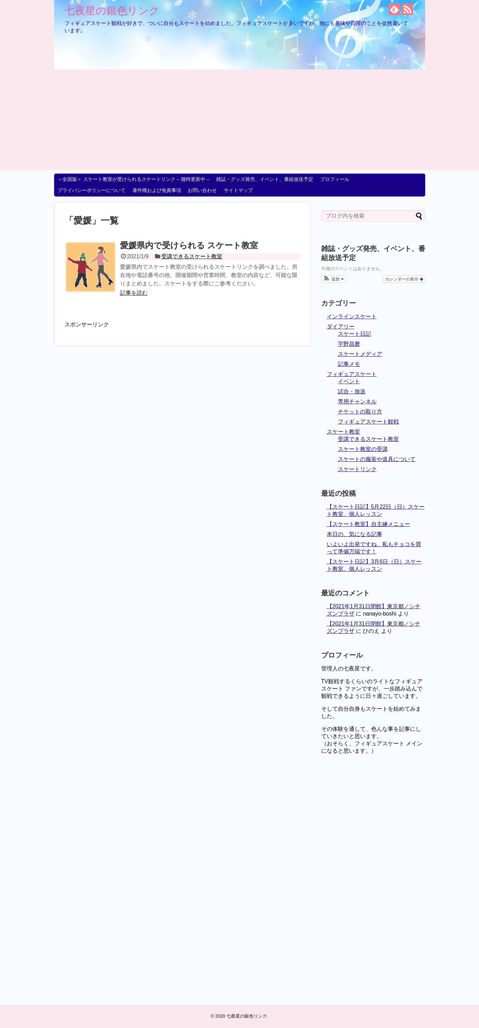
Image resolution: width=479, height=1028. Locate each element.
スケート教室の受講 (363, 449)
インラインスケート (352, 316)
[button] (333, 279)
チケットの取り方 (360, 412)
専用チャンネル (357, 401)
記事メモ (349, 364)
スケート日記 (354, 334)
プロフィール (334, 179)
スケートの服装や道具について (377, 459)
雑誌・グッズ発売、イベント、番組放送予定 (264, 179)
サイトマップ (238, 190)
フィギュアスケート (352, 374)
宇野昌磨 (349, 344)
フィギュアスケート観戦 (368, 422)
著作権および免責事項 (156, 190)
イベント (349, 381)
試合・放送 (352, 391)
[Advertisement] (240, 121)
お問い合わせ (202, 190)
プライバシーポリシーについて (92, 190)
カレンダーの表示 (404, 279)
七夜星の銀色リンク (112, 10)
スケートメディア (360, 354)
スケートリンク (357, 469)
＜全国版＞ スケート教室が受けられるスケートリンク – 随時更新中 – (133, 179)
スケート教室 (343, 432)
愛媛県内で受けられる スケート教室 (189, 245)
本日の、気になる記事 (354, 534)
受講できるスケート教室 (191, 256)
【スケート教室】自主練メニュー (368, 524)
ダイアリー (340, 326)
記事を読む (134, 293)
